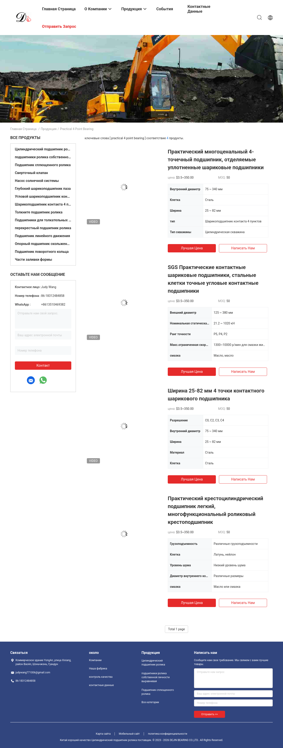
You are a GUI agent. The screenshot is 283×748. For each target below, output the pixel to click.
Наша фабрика (98, 668)
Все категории (150, 702)
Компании (95, 660)
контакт (43, 365)
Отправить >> (209, 714)
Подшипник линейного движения (42, 236)
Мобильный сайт (129, 733)
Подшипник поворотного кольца (42, 252)
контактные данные (101, 685)
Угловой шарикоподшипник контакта (43, 196)
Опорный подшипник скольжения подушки (43, 244)
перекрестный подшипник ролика (43, 228)
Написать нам (243, 248)
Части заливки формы (33, 259)
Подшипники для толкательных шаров (43, 220)
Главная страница (23, 129)
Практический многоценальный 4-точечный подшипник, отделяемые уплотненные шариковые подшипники (216, 160)
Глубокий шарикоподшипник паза (43, 189)
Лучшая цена (192, 248)
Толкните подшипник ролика (39, 212)
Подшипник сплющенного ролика (43, 165)
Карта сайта (103, 733)
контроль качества (100, 676)
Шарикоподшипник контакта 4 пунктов (43, 204)
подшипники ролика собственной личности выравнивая (43, 157)
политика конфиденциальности (167, 733)
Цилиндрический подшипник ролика (43, 149)
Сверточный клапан (31, 173)
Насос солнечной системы (37, 181)
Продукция (48, 129)
